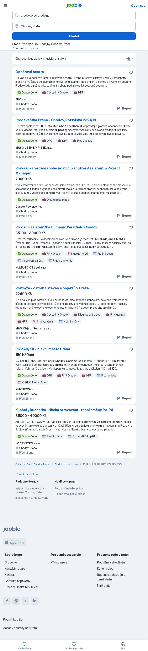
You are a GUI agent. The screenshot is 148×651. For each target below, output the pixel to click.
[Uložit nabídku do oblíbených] (130, 72)
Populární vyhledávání (111, 562)
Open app (138, 6)
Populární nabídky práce (69, 488)
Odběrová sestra (29, 72)
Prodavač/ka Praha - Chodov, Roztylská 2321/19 (55, 120)
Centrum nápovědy (17, 581)
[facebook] (7, 601)
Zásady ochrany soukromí (20, 628)
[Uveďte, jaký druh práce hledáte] (74, 15)
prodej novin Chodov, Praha (31, 497)
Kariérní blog (105, 568)
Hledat (74, 36)
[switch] (129, 59)
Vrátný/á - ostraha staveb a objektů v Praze (52, 288)
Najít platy (103, 585)
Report (124, 108)
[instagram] (16, 601)
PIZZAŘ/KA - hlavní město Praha (42, 349)
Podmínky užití (12, 619)
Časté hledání (28, 474)
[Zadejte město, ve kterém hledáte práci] (74, 26)
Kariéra (9, 575)
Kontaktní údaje (15, 568)
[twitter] (25, 601)
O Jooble (11, 562)
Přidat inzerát (60, 562)
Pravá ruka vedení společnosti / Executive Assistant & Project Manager (67, 170)
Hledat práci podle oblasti (70, 493)
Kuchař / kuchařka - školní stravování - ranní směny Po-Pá (64, 410)
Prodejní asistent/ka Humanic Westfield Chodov (56, 227)
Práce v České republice (21, 587)
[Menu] (5, 5)
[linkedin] (35, 601)
